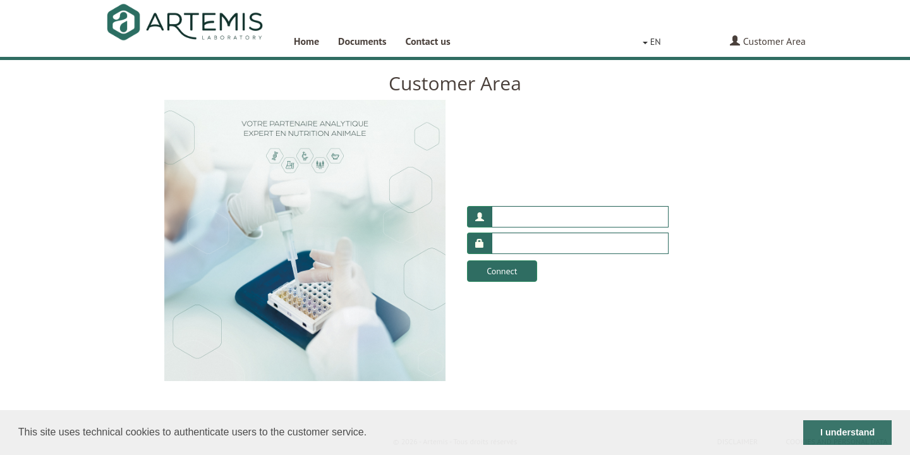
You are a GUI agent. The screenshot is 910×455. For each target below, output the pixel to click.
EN (652, 41)
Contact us (428, 41)
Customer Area (768, 41)
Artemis (184, 28)
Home (306, 41)
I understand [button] (847, 432)
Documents (362, 41)
